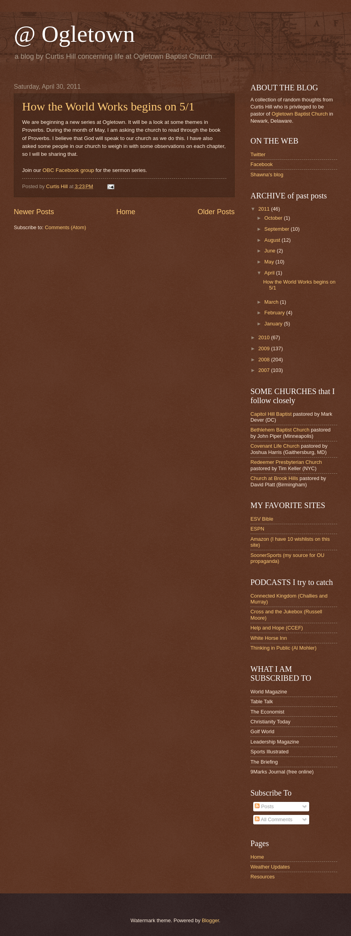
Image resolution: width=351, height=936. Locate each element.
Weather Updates (270, 867)
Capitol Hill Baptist (270, 414)
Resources (262, 877)
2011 (264, 209)
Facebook (261, 164)
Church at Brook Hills (274, 478)
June (270, 251)
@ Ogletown (74, 34)
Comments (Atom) (65, 227)
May (269, 262)
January (274, 324)
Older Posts (216, 212)
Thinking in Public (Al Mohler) (283, 648)
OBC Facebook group (68, 170)
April (270, 273)
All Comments (273, 819)
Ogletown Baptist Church (300, 114)
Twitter (257, 154)
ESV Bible (261, 519)
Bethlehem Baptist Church (280, 430)
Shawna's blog (266, 174)
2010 (264, 337)
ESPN (257, 529)
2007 (264, 370)
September (277, 229)
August (273, 240)
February (275, 313)
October (274, 218)
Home (125, 212)
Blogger (210, 920)
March (272, 302)
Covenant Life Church (275, 446)
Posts (264, 806)
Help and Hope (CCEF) (276, 628)
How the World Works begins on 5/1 (108, 106)
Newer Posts (34, 212)
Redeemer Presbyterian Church (286, 462)
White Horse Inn (268, 638)
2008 (264, 359)
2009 (264, 348)
